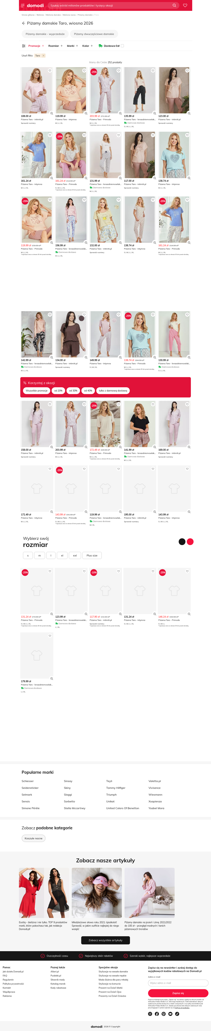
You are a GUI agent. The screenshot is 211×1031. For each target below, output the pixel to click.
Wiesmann (155, 794)
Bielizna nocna (69, 15)
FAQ (5, 975)
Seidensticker (30, 787)
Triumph (111, 794)
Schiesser (28, 781)
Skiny (67, 787)
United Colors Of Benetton (122, 808)
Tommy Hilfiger (115, 787)
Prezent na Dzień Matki (111, 987)
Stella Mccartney (74, 808)
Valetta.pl (155, 781)
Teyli (109, 781)
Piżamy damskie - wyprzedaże (45, 34)
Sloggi (68, 794)
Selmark (27, 794)
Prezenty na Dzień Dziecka (112, 996)
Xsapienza (155, 801)
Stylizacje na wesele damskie (113, 971)
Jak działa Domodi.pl (13, 971)
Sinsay (68, 781)
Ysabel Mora (156, 808)
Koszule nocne (33, 838)
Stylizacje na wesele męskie (112, 975)
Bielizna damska (53, 15)
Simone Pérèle (31, 808)
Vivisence (155, 787)
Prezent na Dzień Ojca (110, 991)
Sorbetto (69, 801)
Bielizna (40, 15)
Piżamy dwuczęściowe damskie (94, 34)
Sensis (26, 801)
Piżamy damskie (85, 15)
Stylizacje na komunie (110, 983)
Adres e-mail (154, 977)
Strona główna (28, 15)
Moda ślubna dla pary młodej (113, 979)
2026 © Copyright (112, 1026)
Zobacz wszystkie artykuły (106, 940)
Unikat (110, 801)
